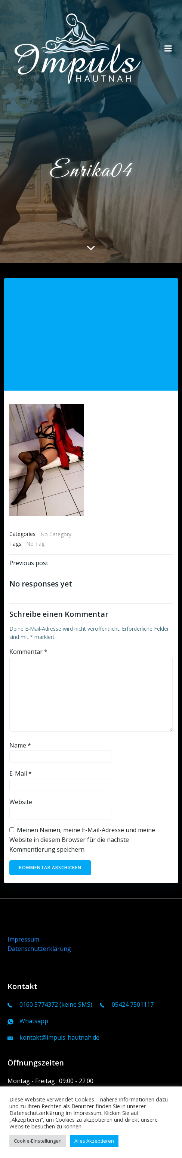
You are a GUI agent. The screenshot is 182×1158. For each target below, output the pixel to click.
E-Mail (20, 773)
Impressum (23, 939)
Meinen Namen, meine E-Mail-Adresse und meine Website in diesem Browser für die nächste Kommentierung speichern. (82, 839)
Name (20, 745)
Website (20, 802)
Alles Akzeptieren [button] (94, 1140)
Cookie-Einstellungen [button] (38, 1140)
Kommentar (28, 652)
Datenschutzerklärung (39, 949)
